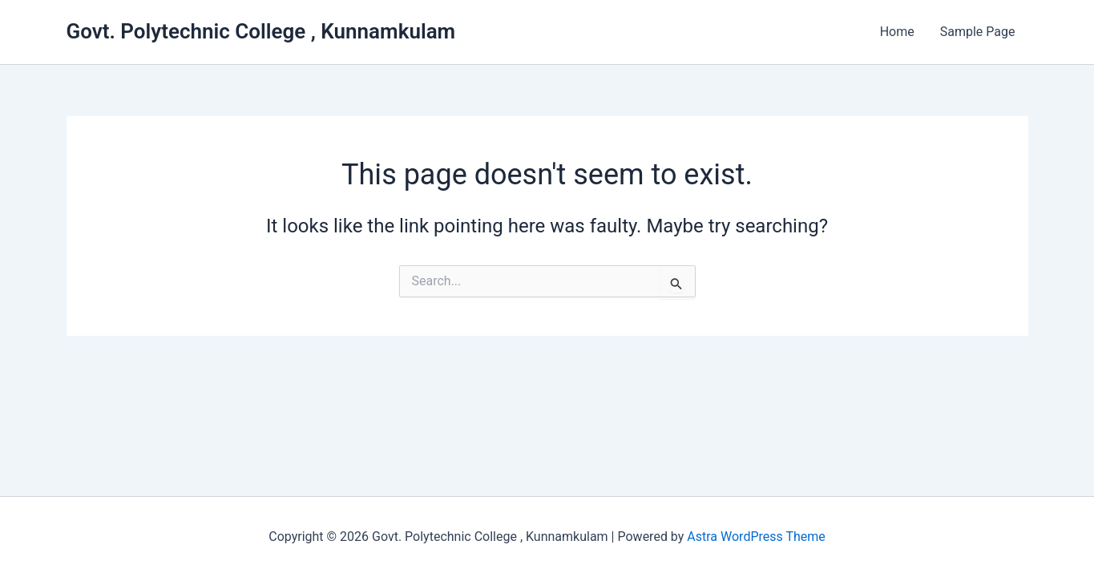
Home (897, 31)
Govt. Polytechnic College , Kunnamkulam (261, 31)
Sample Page (977, 31)
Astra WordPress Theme (756, 536)
